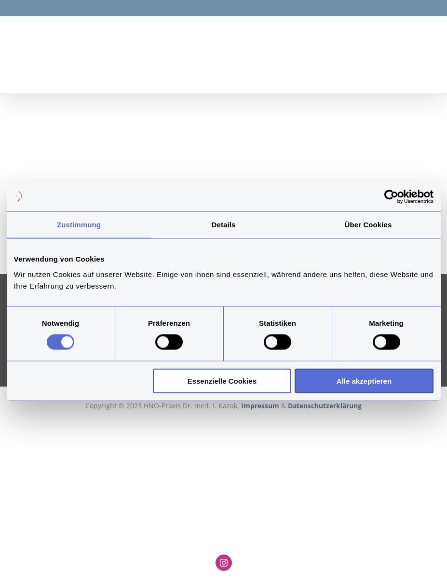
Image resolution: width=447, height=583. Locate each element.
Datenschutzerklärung (325, 405)
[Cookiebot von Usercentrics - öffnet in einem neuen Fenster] (391, 197)
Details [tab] (224, 225)
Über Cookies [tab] (368, 225)
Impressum (261, 405)
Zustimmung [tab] (79, 225)
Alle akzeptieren (364, 380)
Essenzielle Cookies (222, 380)
